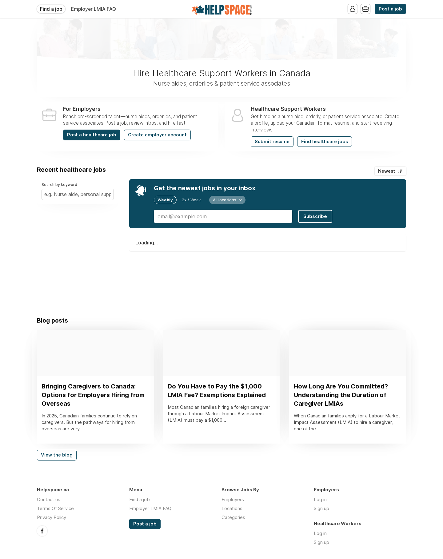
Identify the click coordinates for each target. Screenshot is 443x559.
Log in (320, 499)
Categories (233, 517)
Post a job (390, 9)
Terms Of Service (55, 508)
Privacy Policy (51, 517)
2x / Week (191, 199)
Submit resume (272, 141)
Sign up (321, 508)
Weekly (165, 199)
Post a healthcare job (91, 135)
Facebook (42, 531)
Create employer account (157, 135)
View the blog (57, 455)
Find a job (51, 9)
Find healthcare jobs (324, 141)
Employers (233, 499)
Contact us (48, 499)
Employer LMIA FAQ (93, 9)
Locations (232, 508)
